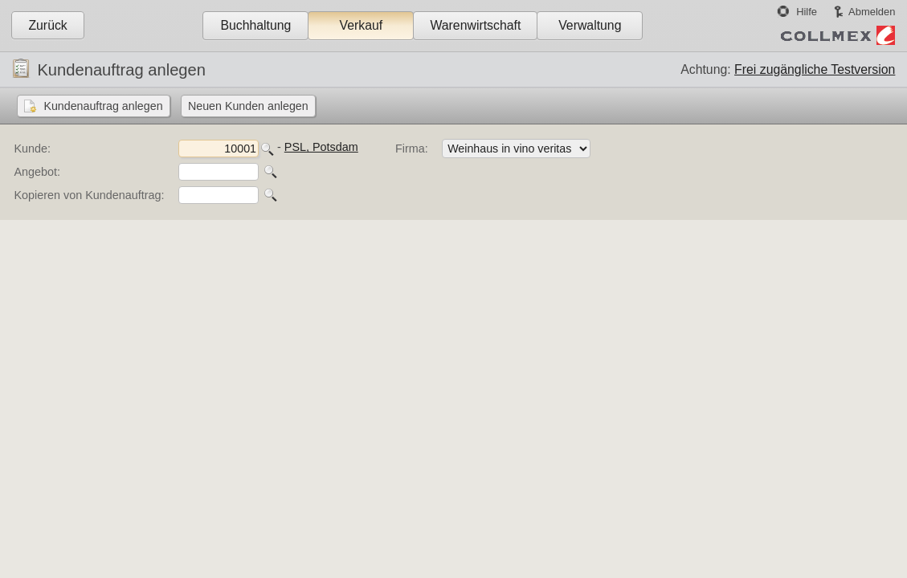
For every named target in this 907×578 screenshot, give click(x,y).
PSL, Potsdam (321, 146)
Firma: (411, 148)
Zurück (47, 25)
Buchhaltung (255, 25)
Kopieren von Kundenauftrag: (89, 195)
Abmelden (871, 12)
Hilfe (806, 12)
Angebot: (37, 171)
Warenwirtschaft (475, 25)
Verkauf (361, 25)
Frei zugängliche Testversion (814, 69)
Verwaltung (589, 25)
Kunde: (32, 148)
